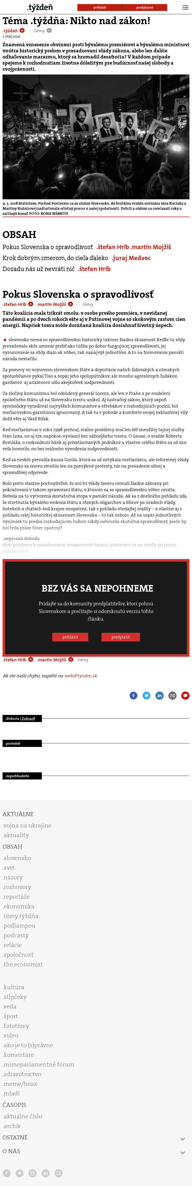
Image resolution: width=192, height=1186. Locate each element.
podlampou (20, 926)
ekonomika (19, 906)
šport (11, 1016)
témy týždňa (21, 916)
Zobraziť (28, 718)
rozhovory (17, 887)
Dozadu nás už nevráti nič (39, 269)
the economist (23, 964)
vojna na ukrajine (27, 825)
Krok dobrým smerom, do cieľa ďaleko (55, 258)
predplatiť (121, 637)
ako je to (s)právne (28, 1045)
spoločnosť (18, 955)
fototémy (16, 1026)
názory (13, 877)
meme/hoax (20, 1084)
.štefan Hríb (113, 247)
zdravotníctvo (22, 1074)
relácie (13, 945)
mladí (12, 1093)
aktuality (16, 835)
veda (10, 1006)
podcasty (16, 935)
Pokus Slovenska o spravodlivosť (48, 247)
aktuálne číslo (23, 1116)
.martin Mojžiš (150, 247)
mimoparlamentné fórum (39, 1064)
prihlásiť (70, 637)
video (11, 1035)
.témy (39, 31)
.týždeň (11, 31)
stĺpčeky (15, 997)
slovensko (17, 858)
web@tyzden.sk (80, 676)
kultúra (14, 987)
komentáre (19, 1055)
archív (12, 1126)
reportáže (17, 897)
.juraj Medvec (131, 258)
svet (9, 868)
